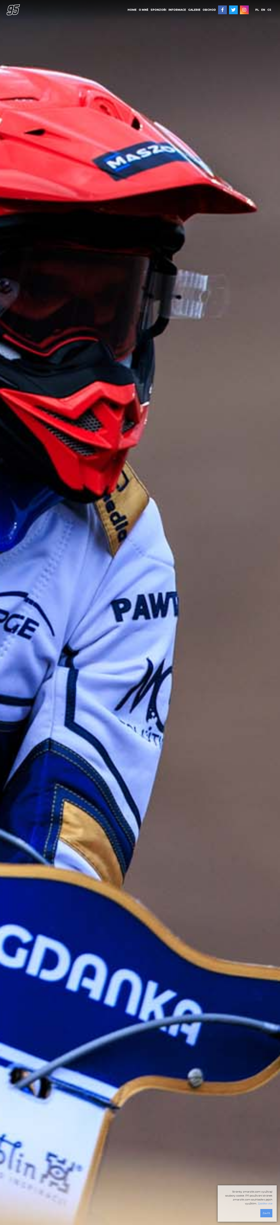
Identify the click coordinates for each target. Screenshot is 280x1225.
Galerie (194, 9)
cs (269, 9)
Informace (177, 9)
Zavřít (266, 1213)
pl (257, 9)
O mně (143, 9)
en (263, 9)
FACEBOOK (222, 9)
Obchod (209, 9)
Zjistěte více (265, 1203)
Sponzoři (158, 9)
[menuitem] (132, 9)
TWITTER (233, 9)
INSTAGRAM (244, 9)
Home (132, 9)
